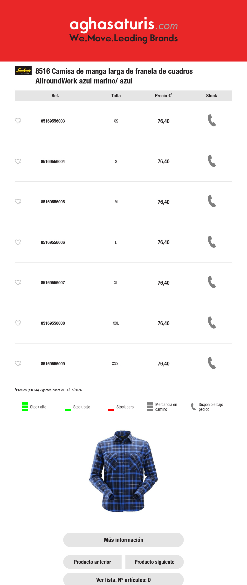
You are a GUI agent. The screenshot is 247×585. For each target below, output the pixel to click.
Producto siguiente (154, 561)
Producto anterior (92, 561)
